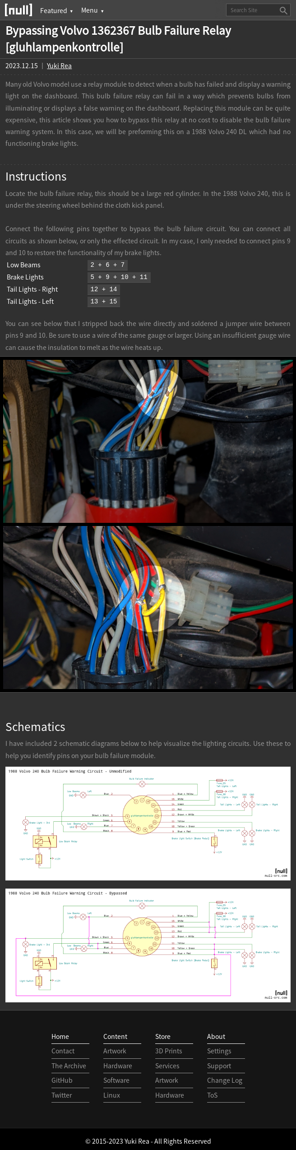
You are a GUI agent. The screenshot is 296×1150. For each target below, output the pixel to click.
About (216, 1032)
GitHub (62, 1076)
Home (60, 1032)
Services (167, 1061)
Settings (219, 1047)
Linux (111, 1091)
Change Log (224, 1076)
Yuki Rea (59, 65)
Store (163, 1032)
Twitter (61, 1091)
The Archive (68, 1061)
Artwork (114, 1047)
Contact (62, 1047)
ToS (212, 1091)
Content (115, 1032)
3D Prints (168, 1047)
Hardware (117, 1061)
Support (219, 1061)
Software (116, 1076)
